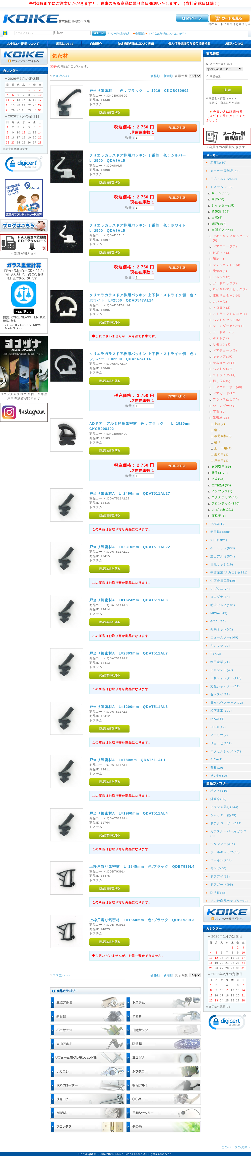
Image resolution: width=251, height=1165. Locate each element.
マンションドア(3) (226, 264)
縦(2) (218, 429)
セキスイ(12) (220, 694)
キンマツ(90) (220, 645)
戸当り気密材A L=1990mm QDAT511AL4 (128, 813)
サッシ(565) (221, 193)
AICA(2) (216, 759)
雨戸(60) (218, 199)
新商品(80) (218, 162)
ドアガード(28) (224, 393)
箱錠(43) (219, 258)
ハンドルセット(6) (226, 319)
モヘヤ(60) (218, 868)
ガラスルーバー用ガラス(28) (228, 833)
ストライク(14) (224, 375)
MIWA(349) (219, 613)
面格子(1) (219, 515)
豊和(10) (216, 767)
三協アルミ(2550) (223, 178)
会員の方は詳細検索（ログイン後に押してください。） (226, 116)
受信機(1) (220, 270)
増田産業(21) (220, 662)
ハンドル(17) (222, 368)
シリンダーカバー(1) (228, 325)
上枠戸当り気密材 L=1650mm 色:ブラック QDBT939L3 (142, 920)
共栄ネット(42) (221, 629)
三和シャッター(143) (226, 678)
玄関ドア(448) (222, 229)
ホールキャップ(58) (225, 852)
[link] (24, 165)
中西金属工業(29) (223, 580)
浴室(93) (218, 478)
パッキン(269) (221, 860)
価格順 (155, 76)
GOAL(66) (218, 621)
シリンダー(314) (222, 843)
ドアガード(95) (221, 884)
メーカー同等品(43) (225, 170)
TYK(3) (215, 653)
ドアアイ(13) (220, 876)
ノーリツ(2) (219, 735)
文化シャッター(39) (225, 686)
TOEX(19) (218, 523)
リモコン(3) (221, 344)
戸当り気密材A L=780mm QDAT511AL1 (127, 760)
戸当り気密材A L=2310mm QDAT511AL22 (129, 547)
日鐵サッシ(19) (221, 564)
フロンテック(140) (226, 503)
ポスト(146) (219, 790)
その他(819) (219, 775)
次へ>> (64, 76)
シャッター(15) (223, 205)
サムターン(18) (224, 362)
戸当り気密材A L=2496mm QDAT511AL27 (129, 493)
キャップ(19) (222, 356)
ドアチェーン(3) (225, 350)
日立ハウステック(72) (226, 702)
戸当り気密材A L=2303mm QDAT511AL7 (128, 653)
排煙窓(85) (218, 798)
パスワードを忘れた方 (117, 33)
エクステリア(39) (225, 497)
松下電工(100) (221, 710)
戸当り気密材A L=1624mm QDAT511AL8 (128, 600)
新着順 (168, 76)
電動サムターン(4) (226, 295)
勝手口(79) (220, 472)
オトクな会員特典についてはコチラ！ (167, 33)
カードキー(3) (223, 332)
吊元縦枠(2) (223, 436)
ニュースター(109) (224, 637)
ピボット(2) (221, 252)
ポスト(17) (221, 338)
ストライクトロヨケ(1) (230, 313)
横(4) (218, 442)
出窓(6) (217, 217)
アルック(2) (221, 276)
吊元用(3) (221, 454)
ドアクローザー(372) (226, 823)
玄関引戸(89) (221, 466)
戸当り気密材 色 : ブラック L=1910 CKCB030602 (139, 91)
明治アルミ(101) (222, 605)
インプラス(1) (222, 491)
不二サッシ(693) (222, 548)
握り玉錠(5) (221, 381)
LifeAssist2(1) (222, 509)
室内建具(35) (221, 485)
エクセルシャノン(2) (225, 751)
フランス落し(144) (224, 807)
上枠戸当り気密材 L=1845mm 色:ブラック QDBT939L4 (142, 866)
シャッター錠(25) (223, 815)
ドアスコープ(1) (225, 246)
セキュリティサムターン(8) (231, 238)
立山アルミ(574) (222, 556)
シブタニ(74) (220, 588)
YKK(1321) (218, 540)
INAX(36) (217, 718)
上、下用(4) (223, 448)
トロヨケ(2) (221, 307)
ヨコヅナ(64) (220, 596)
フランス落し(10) (226, 399)
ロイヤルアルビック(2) (230, 289)
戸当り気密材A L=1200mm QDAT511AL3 (128, 707)
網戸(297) (219, 223)
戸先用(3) (221, 460)
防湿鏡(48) (218, 892)
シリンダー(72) (224, 405)
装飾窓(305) (221, 211)
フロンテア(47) (221, 670)
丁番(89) (219, 411)
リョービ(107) (221, 743)
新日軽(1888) (220, 531)
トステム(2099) (222, 186)
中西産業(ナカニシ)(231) (228, 572)
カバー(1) (220, 301)
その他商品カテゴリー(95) (230, 900)
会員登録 (140, 33)
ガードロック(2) (225, 283)
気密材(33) (221, 417)
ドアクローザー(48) (227, 387)
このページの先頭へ (236, 1147)
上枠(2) (219, 423)
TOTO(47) (218, 727)
